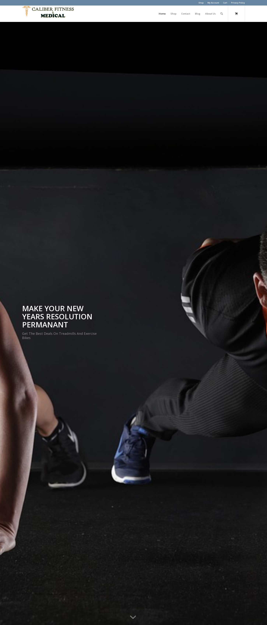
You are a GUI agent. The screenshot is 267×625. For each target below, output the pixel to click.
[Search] (221, 13)
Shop (201, 2)
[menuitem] (201, 3)
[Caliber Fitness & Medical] (49, 13)
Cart (225, 2)
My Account (213, 2)
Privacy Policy (238, 2)
